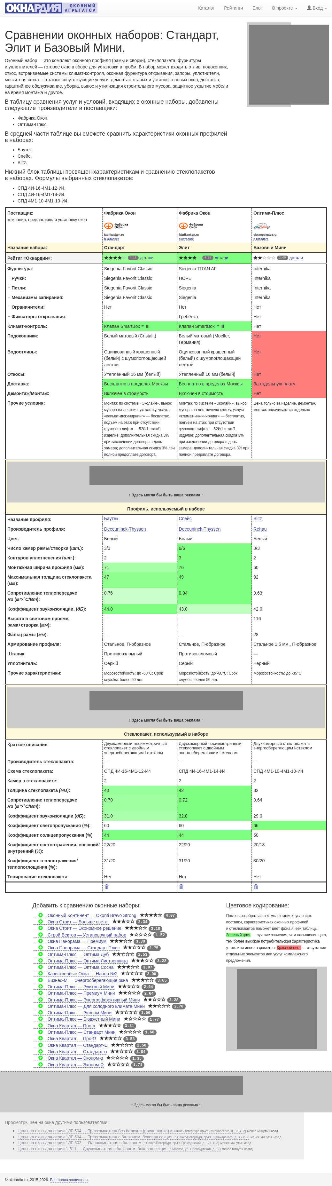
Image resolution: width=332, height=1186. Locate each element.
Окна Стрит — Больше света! (71, 921)
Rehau (259, 529)
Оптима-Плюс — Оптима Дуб (71, 954)
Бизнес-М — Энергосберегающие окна (81, 980)
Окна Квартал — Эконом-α (68, 1058)
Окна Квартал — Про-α (65, 1025)
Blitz (257, 518)
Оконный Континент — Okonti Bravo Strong (85, 915)
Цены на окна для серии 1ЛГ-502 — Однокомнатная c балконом (118, 1142)
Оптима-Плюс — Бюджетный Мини (77, 1019)
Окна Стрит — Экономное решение (77, 928)
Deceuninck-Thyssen (125, 529)
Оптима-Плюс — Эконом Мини (73, 1012)
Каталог (206, 8)
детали (146, 257)
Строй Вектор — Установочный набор (80, 934)
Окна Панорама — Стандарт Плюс (77, 947)
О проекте (284, 8)
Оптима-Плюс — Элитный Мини (74, 986)
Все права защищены (69, 1180)
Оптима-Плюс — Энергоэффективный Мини (87, 999)
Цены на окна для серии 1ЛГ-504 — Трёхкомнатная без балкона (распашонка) (132, 1130)
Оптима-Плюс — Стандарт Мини (75, 1032)
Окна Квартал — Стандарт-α (70, 1051)
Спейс (185, 518)
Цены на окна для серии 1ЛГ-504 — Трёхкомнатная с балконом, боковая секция (133, 1137)
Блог (257, 8)
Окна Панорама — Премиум (70, 941)
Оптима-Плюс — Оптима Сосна (74, 967)
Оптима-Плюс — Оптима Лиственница (81, 960)
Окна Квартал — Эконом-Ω (69, 1064)
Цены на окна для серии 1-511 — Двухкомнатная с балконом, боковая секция (119, 1148)
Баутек (111, 518)
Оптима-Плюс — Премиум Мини (74, 993)
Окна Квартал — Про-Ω (65, 1038)
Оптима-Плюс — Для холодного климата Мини (89, 1006)
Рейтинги (233, 8)
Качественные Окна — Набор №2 (76, 973)
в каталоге (111, 239)
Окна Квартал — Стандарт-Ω (71, 1045)
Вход (317, 8)
